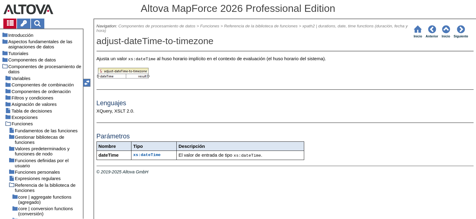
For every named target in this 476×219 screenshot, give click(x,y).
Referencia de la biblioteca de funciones (261, 26)
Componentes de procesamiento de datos (156, 26)
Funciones (209, 26)
